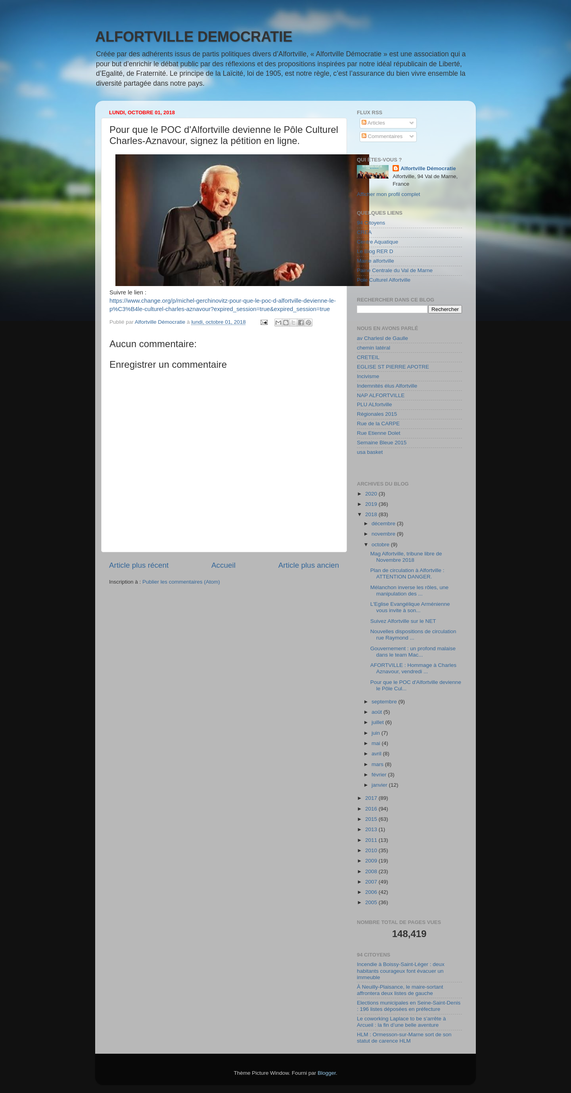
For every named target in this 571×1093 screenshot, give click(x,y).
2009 (372, 861)
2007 (372, 882)
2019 (372, 504)
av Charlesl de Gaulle (382, 338)
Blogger (327, 1073)
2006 (372, 892)
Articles (373, 123)
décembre (384, 523)
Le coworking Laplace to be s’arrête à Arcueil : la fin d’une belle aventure (401, 1022)
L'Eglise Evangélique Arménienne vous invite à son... (410, 607)
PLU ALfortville (374, 404)
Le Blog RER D (375, 251)
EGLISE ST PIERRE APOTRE (393, 367)
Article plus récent (139, 565)
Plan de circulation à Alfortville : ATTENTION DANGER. (407, 573)
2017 (372, 798)
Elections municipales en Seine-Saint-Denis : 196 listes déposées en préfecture (408, 1006)
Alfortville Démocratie (428, 168)
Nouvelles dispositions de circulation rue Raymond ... (413, 634)
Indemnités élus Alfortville (387, 386)
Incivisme (368, 376)
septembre (385, 702)
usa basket (370, 452)
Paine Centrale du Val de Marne (395, 270)
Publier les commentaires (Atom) (181, 582)
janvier (380, 785)
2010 (372, 850)
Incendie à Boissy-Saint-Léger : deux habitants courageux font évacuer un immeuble (401, 970)
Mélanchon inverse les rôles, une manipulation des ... (409, 590)
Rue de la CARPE (378, 423)
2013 (372, 829)
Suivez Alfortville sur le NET (403, 621)
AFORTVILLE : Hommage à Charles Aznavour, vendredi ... (413, 668)
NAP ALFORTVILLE (380, 395)
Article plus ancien (308, 565)
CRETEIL (368, 357)
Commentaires (382, 136)
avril (377, 754)
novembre (384, 534)
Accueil (223, 565)
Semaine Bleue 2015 (381, 443)
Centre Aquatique (377, 242)
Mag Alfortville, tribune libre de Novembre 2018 (406, 557)
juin (376, 733)
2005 (372, 902)
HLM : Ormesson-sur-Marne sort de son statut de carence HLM (404, 1038)
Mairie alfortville (375, 261)
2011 (372, 840)
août (377, 712)
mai (377, 743)
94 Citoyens (371, 223)
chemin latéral (373, 348)
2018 (372, 514)
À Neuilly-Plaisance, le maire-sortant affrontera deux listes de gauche (400, 990)
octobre (381, 544)
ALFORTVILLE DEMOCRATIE (193, 37)
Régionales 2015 (377, 414)
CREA (364, 232)
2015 (372, 819)
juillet (378, 722)
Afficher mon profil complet (388, 194)
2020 (372, 494)
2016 (372, 809)
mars (378, 764)
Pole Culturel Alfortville (383, 280)
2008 (372, 871)
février (380, 775)
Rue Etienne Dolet (378, 433)
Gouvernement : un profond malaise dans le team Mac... (413, 651)
